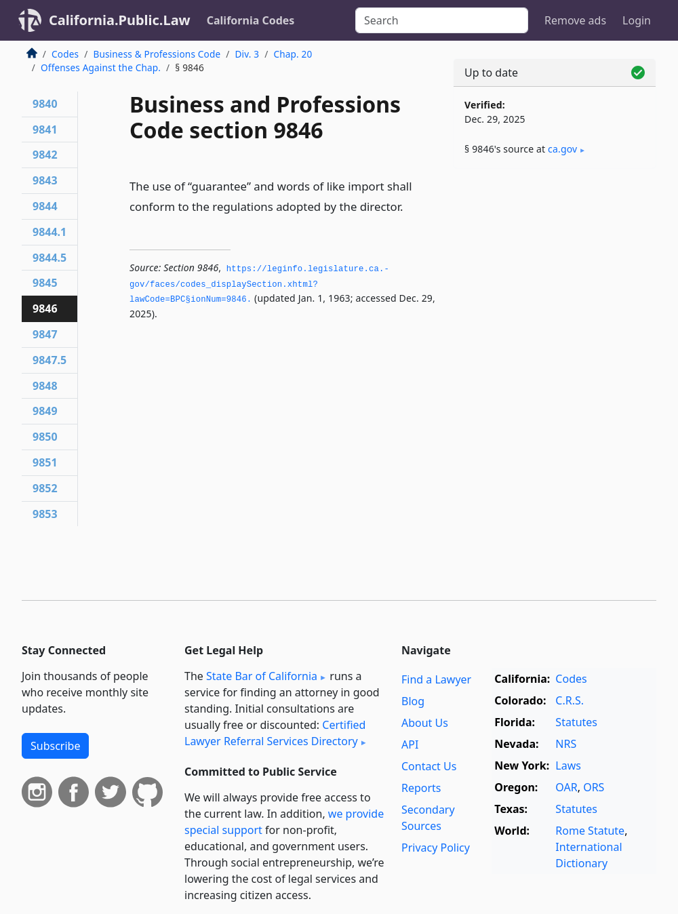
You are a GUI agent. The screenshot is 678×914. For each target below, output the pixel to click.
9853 (45, 513)
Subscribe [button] (55, 745)
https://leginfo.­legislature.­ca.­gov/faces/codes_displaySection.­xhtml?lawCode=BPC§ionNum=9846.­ (259, 284)
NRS (565, 743)
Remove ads (575, 20)
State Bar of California (261, 676)
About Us (424, 722)
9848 (45, 385)
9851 (45, 462)
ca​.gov (562, 148)
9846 (45, 308)
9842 (45, 154)
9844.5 (49, 257)
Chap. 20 (292, 53)
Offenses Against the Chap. (101, 67)
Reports (421, 787)
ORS (593, 787)
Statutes (576, 722)
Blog (412, 701)
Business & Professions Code (156, 53)
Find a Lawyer (436, 679)
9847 (45, 334)
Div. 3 (247, 53)
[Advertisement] (554, 272)
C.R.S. (569, 700)
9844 (45, 206)
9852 (45, 488)
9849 (45, 410)
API (409, 744)
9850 (45, 436)
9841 (45, 129)
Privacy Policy (435, 847)
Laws (568, 765)
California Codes (251, 20)
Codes (65, 53)
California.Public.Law (120, 20)
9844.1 (49, 231)
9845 (45, 282)
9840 (45, 103)
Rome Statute (589, 830)
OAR (566, 787)
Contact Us (428, 766)
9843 (45, 180)
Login (636, 20)
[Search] (441, 20)
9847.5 (49, 360)
